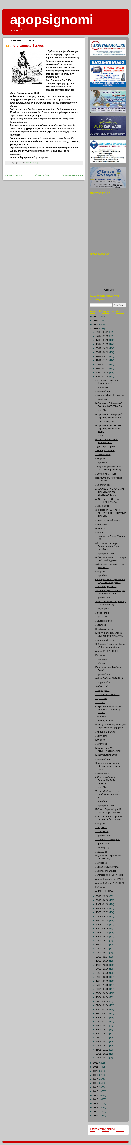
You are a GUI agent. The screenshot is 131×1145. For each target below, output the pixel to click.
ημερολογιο (109, 290)
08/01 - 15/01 (102, 1054)
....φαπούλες (101, 410)
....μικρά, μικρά (102, 399)
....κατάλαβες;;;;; (103, 848)
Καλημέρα (100, 459)
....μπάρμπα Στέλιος (104, 640)
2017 (96, 1083)
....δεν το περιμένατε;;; (106, 586)
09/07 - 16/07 (102, 949)
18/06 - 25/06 (102, 961)
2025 (96, 320)
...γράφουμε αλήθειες (105, 446)
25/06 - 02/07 (102, 957)
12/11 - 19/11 (102, 360)
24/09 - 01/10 (102, 904)
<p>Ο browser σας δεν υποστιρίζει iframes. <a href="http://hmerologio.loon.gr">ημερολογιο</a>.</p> (109, 273)
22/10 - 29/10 (102, 372)
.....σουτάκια (101, 801)
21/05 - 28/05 (102, 977)
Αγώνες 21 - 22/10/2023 (106, 651)
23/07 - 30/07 (102, 941)
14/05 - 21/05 (102, 981)
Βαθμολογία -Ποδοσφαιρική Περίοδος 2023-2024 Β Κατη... (108, 428)
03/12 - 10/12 (102, 348)
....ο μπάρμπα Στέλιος (27, 45)
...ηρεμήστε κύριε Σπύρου (107, 520)
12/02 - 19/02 (102, 1033)
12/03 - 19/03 (102, 1017)
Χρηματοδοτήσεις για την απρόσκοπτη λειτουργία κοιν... (107, 794)
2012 (96, 1103)
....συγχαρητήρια (103, 682)
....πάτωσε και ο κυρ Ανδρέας (109, 875)
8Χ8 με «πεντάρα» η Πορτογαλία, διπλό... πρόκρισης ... (106, 780)
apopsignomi (51, 19)
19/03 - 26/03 (102, 1013)
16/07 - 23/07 (102, 945)
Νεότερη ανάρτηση (14, 175)
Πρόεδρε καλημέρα (104, 629)
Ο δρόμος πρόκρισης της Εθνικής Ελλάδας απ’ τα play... (108, 766)
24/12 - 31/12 (102, 336)
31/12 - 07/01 (102, 332)
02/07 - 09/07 (102, 953)
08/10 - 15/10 (102, 896)
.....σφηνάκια (101, 744)
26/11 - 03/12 (102, 352)
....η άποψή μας (102, 391)
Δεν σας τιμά (101, 528)
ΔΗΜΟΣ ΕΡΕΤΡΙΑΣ (104, 891)
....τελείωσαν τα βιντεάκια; (107, 694)
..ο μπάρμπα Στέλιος (105, 450)
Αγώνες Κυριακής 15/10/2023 (109, 879)
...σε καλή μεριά (102, 387)
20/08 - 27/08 (102, 924)
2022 (96, 1063)
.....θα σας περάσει (104, 721)
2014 (96, 1095)
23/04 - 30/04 (102, 993)
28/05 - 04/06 (102, 973)
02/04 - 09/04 (102, 1005)
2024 (96, 324)
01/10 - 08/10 (102, 900)
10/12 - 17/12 (102, 344)
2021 (96, 1067)
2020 (96, 1071)
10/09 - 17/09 (102, 912)
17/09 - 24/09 (102, 908)
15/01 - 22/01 (102, 1050)
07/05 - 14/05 (102, 985)
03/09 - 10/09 (102, 916)
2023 (96, 328)
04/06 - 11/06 (102, 969)
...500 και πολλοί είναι (105, 474)
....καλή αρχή (101, 736)
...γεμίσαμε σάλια (103, 621)
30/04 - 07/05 (102, 989)
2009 (96, 1115)
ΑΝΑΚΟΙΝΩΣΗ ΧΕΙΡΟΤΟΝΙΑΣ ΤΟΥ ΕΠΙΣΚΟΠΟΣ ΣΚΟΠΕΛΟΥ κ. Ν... (110, 492)
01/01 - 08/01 (102, 1058)
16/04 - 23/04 (102, 997)
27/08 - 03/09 (102, 920)
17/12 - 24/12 (102, 340)
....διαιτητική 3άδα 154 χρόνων (109, 395)
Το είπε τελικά (101, 686)
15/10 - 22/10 (102, 376)
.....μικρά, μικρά (102, 843)
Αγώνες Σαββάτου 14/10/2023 (109, 883)
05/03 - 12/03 (102, 1021)
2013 (96, 1099)
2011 (96, 1107)
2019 (96, 1075)
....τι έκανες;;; (101, 702)
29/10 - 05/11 (102, 368)
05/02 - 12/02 (102, 1038)
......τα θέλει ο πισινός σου (107, 839)
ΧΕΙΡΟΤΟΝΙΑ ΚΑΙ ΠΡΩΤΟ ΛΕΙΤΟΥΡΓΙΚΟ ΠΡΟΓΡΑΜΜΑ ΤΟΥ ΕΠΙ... (110, 513)
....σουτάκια (100, 435)
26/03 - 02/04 (102, 1009)
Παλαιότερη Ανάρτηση (72, 175)
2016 (96, 1087)
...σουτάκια (100, 717)
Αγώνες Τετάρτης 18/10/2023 (109, 678)
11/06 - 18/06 (102, 965)
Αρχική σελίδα (42, 175)
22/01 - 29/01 (102, 1046)
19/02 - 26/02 (102, 1029)
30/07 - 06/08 (102, 936)
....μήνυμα (100, 663)
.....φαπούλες (101, 524)
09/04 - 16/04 (102, 1001)
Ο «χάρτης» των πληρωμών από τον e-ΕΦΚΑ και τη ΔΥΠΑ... (108, 709)
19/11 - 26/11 (102, 356)
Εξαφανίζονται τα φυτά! (106, 755)
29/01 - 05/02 (102, 1041)
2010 (96, 1111)
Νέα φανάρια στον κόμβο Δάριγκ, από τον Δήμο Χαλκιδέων (107, 546)
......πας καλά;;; (102, 831)
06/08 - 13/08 (102, 932)
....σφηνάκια (101, 463)
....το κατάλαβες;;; (103, 454)
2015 (96, 1091)
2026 (96, 316)
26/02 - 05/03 (102, 1025)
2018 (96, 1079)
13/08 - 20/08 (102, 928)
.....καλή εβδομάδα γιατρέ (107, 867)
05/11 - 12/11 (102, 364)
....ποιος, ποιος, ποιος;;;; (107, 421)
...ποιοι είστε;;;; (102, 613)
